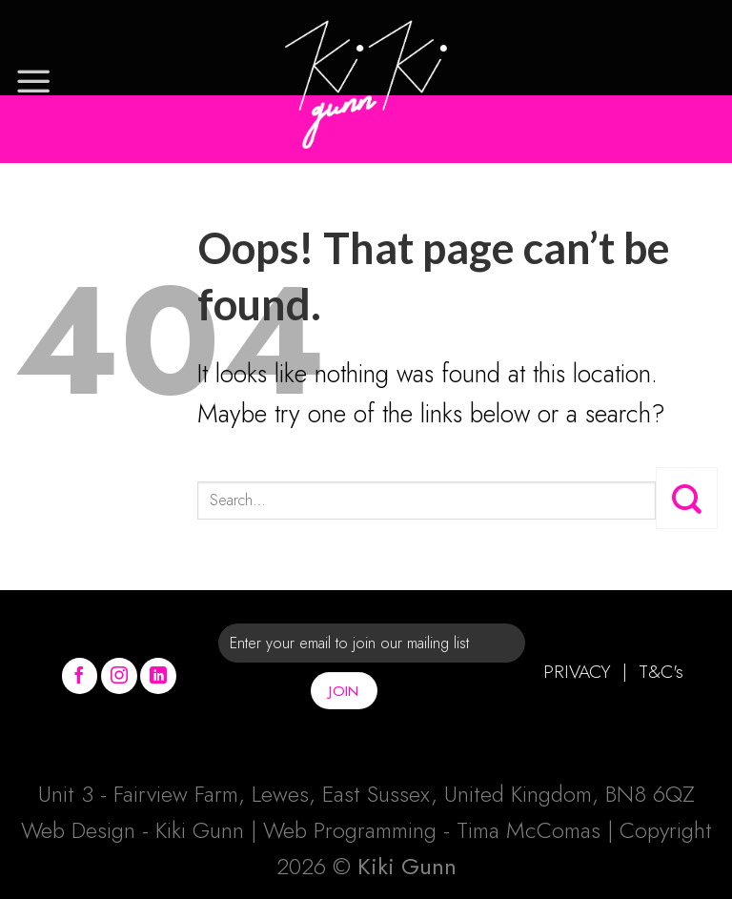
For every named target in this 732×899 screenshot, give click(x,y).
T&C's (661, 671)
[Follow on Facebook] (80, 676)
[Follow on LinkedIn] (158, 676)
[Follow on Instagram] (119, 676)
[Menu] (33, 81)
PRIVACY (577, 671)
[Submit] (687, 497)
